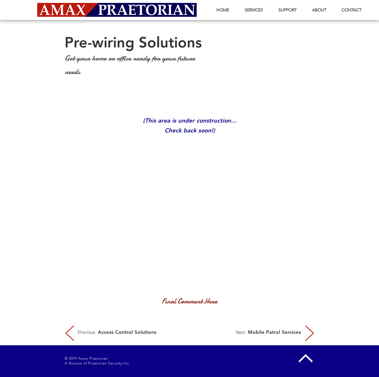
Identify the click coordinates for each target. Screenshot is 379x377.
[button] (254, 10)
